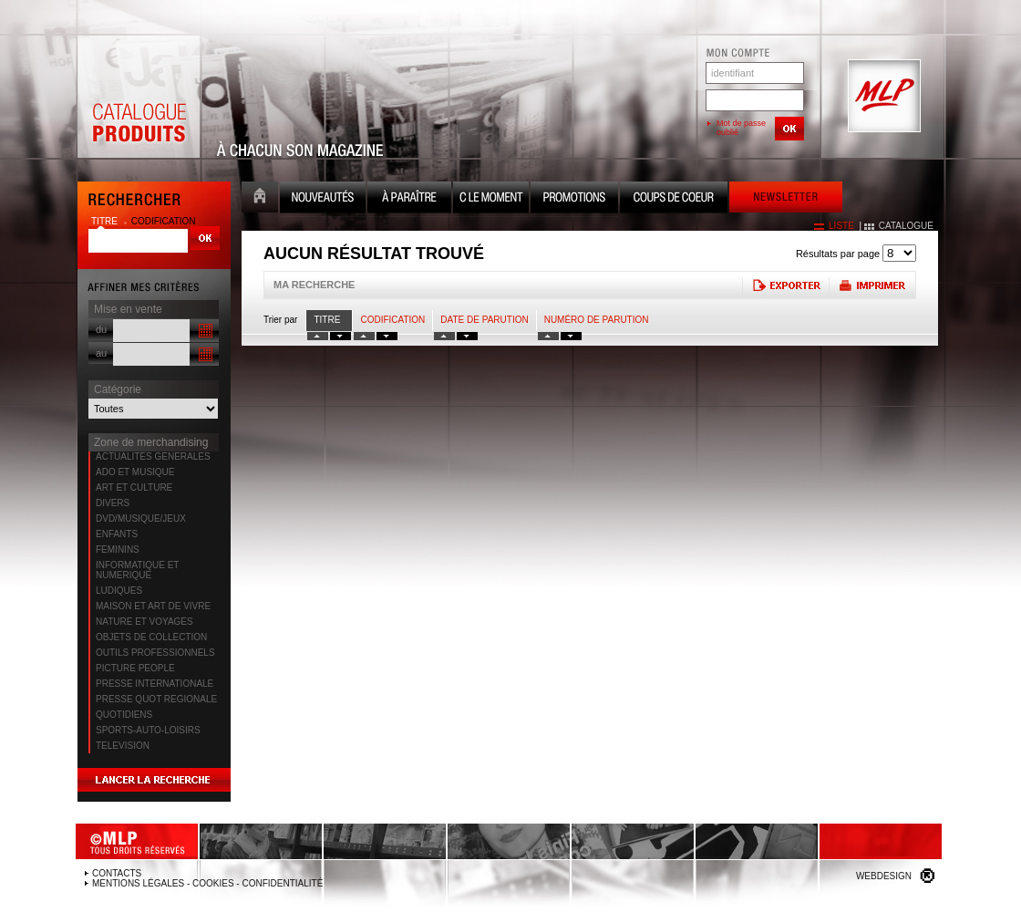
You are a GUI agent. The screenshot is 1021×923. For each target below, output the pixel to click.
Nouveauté (323, 199)
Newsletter (785, 199)
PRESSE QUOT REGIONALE (156, 699)
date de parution (484, 320)
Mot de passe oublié (741, 128)
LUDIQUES (119, 591)
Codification (392, 320)
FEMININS (117, 549)
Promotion (574, 199)
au (101, 352)
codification (163, 221)
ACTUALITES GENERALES (153, 456)
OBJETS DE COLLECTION (151, 637)
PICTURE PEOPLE (135, 668)
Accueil (260, 199)
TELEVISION (123, 746)
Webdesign (884, 876)
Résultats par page (838, 253)
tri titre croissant (317, 336)
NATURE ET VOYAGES (144, 622)
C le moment (491, 199)
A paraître (409, 199)
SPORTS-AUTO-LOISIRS (148, 730)
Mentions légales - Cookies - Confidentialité (207, 883)
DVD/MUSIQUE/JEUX (141, 518)
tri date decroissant (467, 336)
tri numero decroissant (571, 336)
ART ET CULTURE (134, 487)
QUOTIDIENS (124, 715)
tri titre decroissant (340, 336)
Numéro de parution (596, 320)
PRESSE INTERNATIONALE (154, 684)
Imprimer (872, 285)
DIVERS (112, 503)
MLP (882, 97)
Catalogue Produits (138, 97)
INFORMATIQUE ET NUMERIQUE (137, 570)
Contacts (116, 873)
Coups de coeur (673, 199)
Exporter (785, 285)
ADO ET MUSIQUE (135, 472)
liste (841, 226)
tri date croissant (444, 336)
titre (105, 221)
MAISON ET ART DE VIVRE (153, 606)
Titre (327, 320)
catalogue (906, 226)
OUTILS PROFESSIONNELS (155, 653)
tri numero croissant (548, 336)
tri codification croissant (364, 336)
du (101, 329)
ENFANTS (117, 534)
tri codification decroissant (386, 336)
